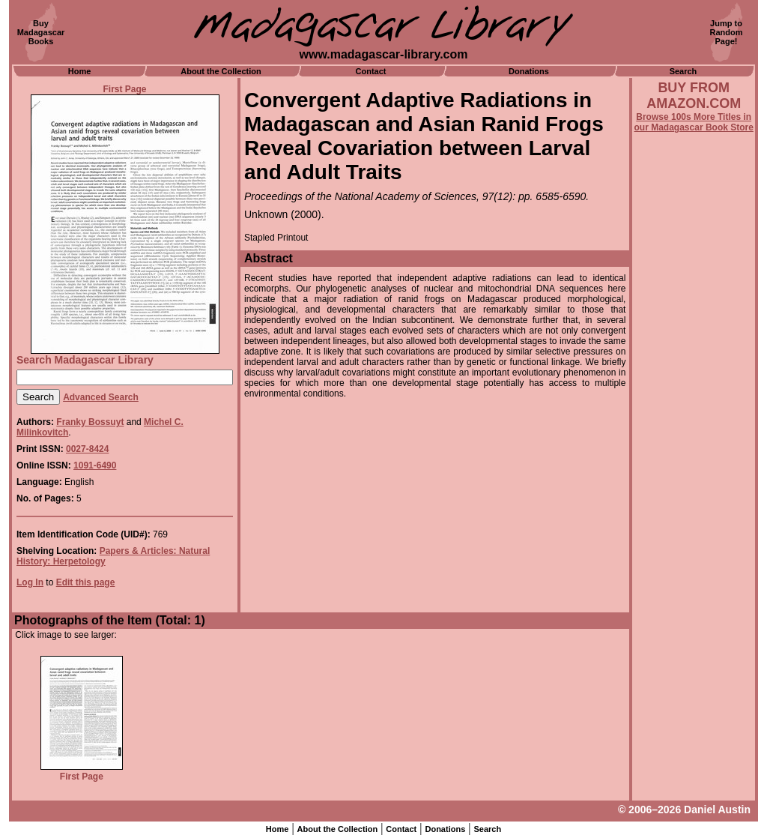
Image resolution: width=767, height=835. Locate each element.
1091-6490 (94, 465)
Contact (371, 71)
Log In (29, 582)
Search (683, 71)
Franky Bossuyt (90, 422)
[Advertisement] (694, 537)
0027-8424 (87, 449)
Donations (529, 71)
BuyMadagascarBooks (41, 32)
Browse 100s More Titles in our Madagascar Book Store (694, 122)
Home (79, 71)
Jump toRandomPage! (726, 32)
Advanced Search (101, 397)
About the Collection (221, 71)
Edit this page (85, 582)
